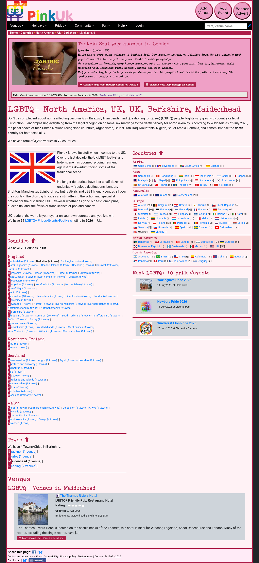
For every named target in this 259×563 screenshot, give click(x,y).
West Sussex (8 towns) (81, 327)
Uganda (213, 165)
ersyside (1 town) (19, 300)
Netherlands (224, 218)
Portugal (180, 222)
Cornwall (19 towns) (107, 265)
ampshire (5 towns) (20, 285)
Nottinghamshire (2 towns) (56, 307)
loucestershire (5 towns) (23, 281)
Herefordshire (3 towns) (49, 284)
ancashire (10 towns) (21, 296)
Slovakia (141, 227)
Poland (159, 222)
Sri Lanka (141, 184)
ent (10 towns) (17, 292)
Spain (180, 227)
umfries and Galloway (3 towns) (27, 364)
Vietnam (221, 184)
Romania (201, 222)
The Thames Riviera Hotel (78, 496)
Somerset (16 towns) (47, 315)
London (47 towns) (105, 296)
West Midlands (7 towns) (51, 327)
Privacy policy (68, 556)
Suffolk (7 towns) (17, 319)
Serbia (239, 222)
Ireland (219, 213)
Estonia (162, 209)
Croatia (180, 205)
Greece (160, 213)
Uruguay (200, 261)
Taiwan (161, 184)
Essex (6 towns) (78, 276)
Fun (104, 25)
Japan (239, 175)
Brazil (162, 256)
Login (139, 25)
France (200, 209)
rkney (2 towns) (18, 387)
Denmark (141, 209)
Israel (222, 175)
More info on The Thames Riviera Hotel (41, 538)
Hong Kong (164, 175)
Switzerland (224, 227)
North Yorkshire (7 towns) (71, 303)
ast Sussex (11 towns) (22, 277)
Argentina (141, 256)
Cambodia (142, 175)
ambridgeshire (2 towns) (23, 265)
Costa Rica (204, 241)
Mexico (196, 246)
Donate (98, 556)
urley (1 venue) (20, 456)
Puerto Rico (178, 261)
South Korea (226, 180)
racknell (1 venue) (22, 451)
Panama (141, 261)
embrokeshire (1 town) (22, 419)
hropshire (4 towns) (20, 315)
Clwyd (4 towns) (98, 407)
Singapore (203, 180)
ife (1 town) (15, 372)
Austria (140, 205)
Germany (220, 209)
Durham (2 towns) (90, 272)
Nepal (160, 180)
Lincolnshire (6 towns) (78, 296)
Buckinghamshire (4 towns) (76, 261)
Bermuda (162, 241)
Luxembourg (181, 218)
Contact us (14, 556)
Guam (161, 194)
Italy (237, 213)
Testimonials (85, 556)
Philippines (180, 180)
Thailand (180, 184)
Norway (140, 222)
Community (83, 25)
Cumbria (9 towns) (18, 269)
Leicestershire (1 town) (50, 296)
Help (121, 25)
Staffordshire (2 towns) (107, 315)
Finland (181, 209)
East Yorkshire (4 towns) (52, 276)
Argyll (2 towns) (68, 360)
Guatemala (175, 246)
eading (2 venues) (22, 466)
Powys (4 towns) (48, 419)
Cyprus (199, 205)
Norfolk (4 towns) (44, 303)
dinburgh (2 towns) (20, 368)
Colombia (198, 256)
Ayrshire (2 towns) (90, 360)
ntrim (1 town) (17, 344)
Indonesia (203, 175)
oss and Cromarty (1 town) (24, 395)
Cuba (218, 256)
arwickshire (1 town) (21, 327)
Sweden (201, 227)
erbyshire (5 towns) (20, 273)
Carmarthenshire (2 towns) (44, 407)
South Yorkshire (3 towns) (77, 315)
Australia (141, 194)
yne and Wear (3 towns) (22, 323)
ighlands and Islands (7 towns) (27, 379)
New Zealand (182, 194)
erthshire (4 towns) (20, 391)
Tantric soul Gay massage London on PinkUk (109, 84)
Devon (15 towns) (45, 272)
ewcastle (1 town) (19, 304)
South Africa (189, 165)
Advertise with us (32, 556)
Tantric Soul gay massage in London (170, 84)
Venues (15, 25)
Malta (202, 218)
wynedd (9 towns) (19, 411)
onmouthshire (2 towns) (23, 415)
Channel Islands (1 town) (55, 265)
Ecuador (237, 256)
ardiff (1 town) (17, 408)
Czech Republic (223, 205)
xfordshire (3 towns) (21, 312)
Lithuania (158, 218)
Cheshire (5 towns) (83, 265)
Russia (221, 222)
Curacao (227, 241)
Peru (158, 261)
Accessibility (51, 556)
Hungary (181, 213)
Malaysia (141, 180)
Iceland (200, 213)
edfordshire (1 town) (21, 261)
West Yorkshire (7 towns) (22, 331)
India (184, 175)
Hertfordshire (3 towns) (78, 284)
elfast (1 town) (17, 348)
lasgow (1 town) (18, 376)
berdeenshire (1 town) (22, 360)
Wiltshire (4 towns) (50, 331)
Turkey (201, 184)
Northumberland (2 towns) (23, 307)
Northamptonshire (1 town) (103, 303)
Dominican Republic (147, 246)
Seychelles (165, 165)
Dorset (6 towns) (67, 272)
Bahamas (141, 241)
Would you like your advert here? (120, 95)
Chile (179, 256)
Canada (182, 241)
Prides (59, 25)
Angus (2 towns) (47, 360)
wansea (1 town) (18, 423)
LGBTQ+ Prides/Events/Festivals (48, 220)
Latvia (139, 218)
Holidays (38, 25)
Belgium (160, 205)
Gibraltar (141, 213)
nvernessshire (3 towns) (22, 383)
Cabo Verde (143, 165)
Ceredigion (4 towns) (75, 407)
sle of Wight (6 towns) (21, 288)
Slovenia (161, 227)
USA (215, 246)
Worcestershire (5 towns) (77, 331)
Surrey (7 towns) (39, 319)
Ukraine (157, 231)
